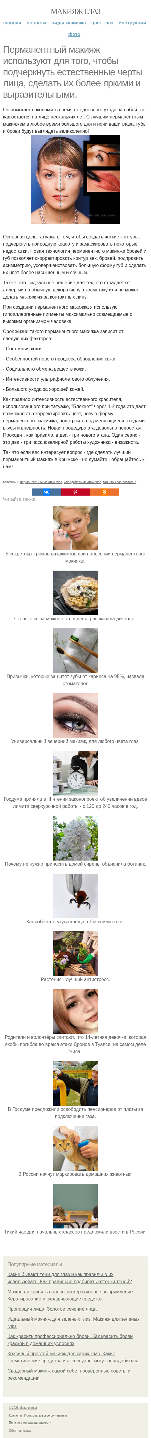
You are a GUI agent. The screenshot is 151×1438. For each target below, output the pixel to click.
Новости (36, 22)
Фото (74, 34)
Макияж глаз (75, 11)
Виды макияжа (69, 22)
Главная (11, 22)
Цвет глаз (102, 22)
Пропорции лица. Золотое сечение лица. (52, 1308)
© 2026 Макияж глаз (23, 1407)
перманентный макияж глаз (41, 482)
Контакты (15, 1415)
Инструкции (132, 22)
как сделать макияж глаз (82, 482)
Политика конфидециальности (30, 1422)
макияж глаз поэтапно (119, 482)
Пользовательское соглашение (45, 1415)
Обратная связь (20, 1430)
